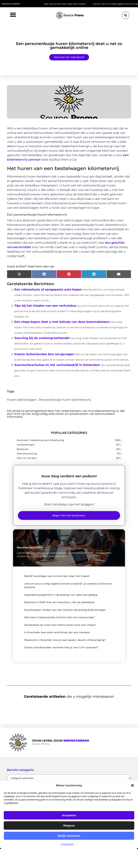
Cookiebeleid (67, 844)
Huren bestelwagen (22, 399)
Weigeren (69, 825)
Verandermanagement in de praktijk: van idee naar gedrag (60, 594)
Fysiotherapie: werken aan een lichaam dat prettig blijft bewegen (65, 609)
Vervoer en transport (69, 57)
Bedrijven (23, 449)
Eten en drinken (27, 458)
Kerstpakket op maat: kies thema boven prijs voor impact (60, 624)
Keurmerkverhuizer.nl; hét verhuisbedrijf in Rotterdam (57, 365)
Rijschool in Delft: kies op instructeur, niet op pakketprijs (59, 602)
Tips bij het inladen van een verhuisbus (45, 305)
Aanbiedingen (26, 444)
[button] (132, 785)
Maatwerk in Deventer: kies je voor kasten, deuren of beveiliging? (65, 639)
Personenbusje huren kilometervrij (65, 399)
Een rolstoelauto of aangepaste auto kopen (48, 289)
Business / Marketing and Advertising (40, 440)
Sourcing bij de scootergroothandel (41, 338)
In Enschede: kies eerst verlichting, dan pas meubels (57, 632)
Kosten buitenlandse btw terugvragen (44, 354)
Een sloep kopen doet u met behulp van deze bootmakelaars (62, 322)
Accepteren (69, 815)
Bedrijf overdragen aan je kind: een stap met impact (59, 3)
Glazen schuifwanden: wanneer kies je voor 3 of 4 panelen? (61, 647)
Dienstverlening (27, 453)
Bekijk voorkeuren (69, 835)
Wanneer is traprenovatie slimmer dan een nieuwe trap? (59, 617)
